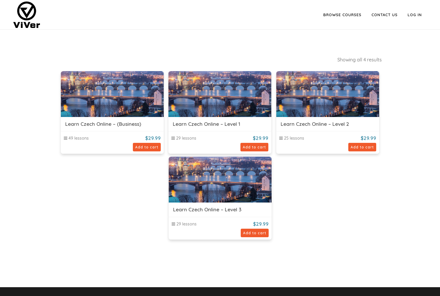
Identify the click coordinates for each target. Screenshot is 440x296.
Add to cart (146, 147)
